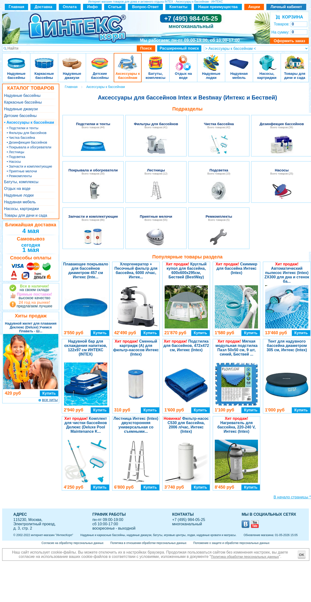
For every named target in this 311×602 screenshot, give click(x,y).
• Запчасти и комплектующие (29, 166)
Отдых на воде (183, 60)
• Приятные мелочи (22, 171)
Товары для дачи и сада (294, 60)
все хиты (50, 400)
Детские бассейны (100, 60)
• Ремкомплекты (19, 176)
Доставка (43, 7)
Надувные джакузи (72, 60)
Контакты (178, 7)
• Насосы (14, 162)
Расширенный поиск (179, 48)
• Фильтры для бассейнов (27, 133)
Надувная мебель (239, 60)
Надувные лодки (211, 60)
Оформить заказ (289, 41)
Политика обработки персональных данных (245, 557)
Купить (49, 393)
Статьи (115, 7)
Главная (16, 7)
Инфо (92, 7)
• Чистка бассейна (21, 138)
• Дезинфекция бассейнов (27, 142)
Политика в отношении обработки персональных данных (148, 543)
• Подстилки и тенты (22, 128)
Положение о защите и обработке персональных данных (231, 543)
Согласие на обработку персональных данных (72, 543)
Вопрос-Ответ (145, 7)
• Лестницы (15, 152)
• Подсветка (16, 157)
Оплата (70, 7)
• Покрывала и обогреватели (29, 147)
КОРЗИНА (291, 17)
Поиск (146, 48)
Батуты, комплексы (155, 60)
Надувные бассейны (16, 60)
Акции (254, 7)
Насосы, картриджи (267, 60)
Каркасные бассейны (44, 60)
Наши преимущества (218, 7)
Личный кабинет (286, 7)
